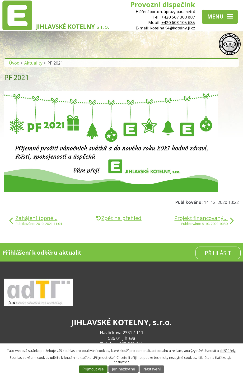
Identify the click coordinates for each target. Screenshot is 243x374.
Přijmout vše (93, 369)
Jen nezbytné (123, 369)
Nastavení (152, 369)
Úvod (14, 63)
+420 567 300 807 (178, 17)
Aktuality (33, 63)
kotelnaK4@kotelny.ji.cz (172, 28)
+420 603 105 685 (178, 22)
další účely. (228, 350)
